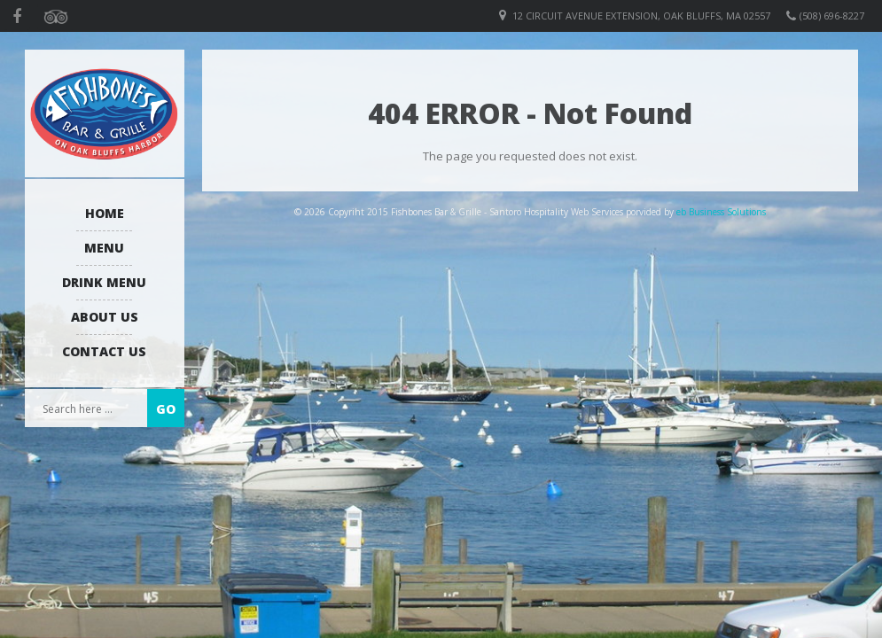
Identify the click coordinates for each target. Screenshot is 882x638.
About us (104, 316)
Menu (104, 247)
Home (104, 213)
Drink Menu (104, 282)
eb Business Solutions (721, 212)
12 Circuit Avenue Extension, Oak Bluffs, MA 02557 (641, 15)
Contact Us (104, 351)
